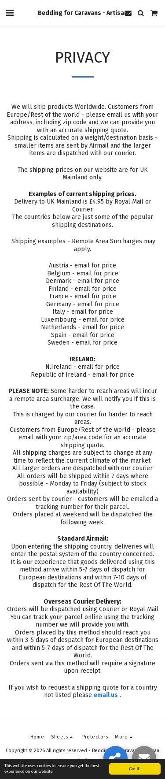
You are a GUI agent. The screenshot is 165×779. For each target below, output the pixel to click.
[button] (9, 12)
